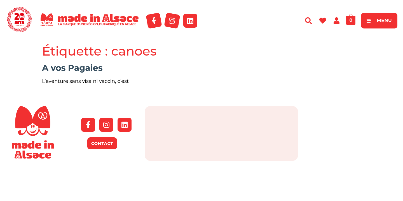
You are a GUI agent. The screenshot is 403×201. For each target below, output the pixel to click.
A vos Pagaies (72, 68)
